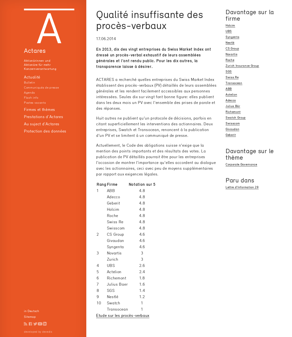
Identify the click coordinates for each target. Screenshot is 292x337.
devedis (47, 331)
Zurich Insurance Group (242, 65)
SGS (229, 71)
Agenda (29, 92)
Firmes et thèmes (39, 109)
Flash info (31, 97)
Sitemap (30, 317)
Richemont (233, 112)
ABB (229, 88)
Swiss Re (232, 77)
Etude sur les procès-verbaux (122, 315)
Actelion (231, 94)
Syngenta (232, 37)
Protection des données (45, 131)
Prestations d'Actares (43, 116)
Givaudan (232, 129)
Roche (230, 60)
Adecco (231, 100)
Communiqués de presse (41, 87)
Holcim (230, 25)
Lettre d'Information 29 (242, 187)
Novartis (231, 54)
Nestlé (230, 42)
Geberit (231, 135)
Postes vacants (35, 102)
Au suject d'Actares (41, 123)
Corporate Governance (241, 164)
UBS (229, 31)
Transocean (234, 83)
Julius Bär (233, 106)
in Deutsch (31, 311)
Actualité (32, 77)
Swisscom (233, 123)
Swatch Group (236, 117)
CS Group (232, 48)
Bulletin (29, 82)
